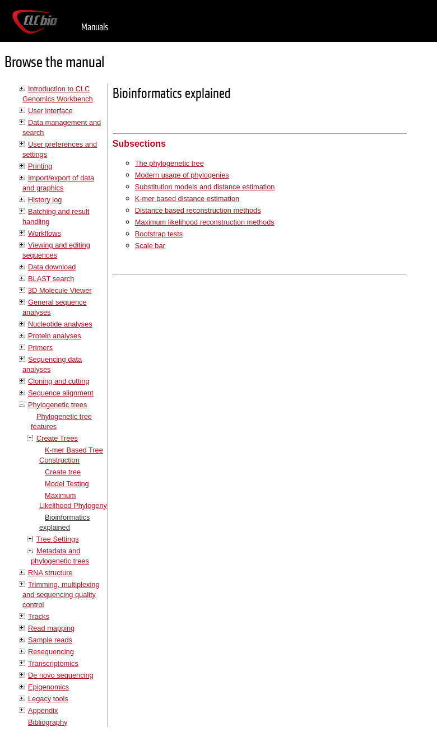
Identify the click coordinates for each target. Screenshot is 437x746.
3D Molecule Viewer (60, 290)
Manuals (94, 27)
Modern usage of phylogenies (182, 175)
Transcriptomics (53, 663)
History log (45, 199)
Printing (40, 166)
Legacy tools (48, 698)
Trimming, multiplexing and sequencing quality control (61, 594)
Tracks (38, 616)
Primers (40, 347)
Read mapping (51, 628)
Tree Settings (57, 539)
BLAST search (51, 278)
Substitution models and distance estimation (205, 187)
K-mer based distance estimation (187, 198)
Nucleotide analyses (60, 324)
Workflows (44, 233)
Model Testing (67, 483)
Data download (52, 267)
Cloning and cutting (59, 381)
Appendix (43, 710)
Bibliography (47, 722)
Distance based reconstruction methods (198, 210)
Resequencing (51, 651)
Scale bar (150, 245)
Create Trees (57, 438)
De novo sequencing (61, 675)
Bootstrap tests (159, 234)
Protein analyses (54, 336)
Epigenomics (48, 687)
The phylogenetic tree (169, 163)
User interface (50, 110)
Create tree (63, 472)
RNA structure (50, 572)
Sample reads (50, 640)
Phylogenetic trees (57, 404)
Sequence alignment (61, 393)
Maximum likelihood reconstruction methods (205, 222)
